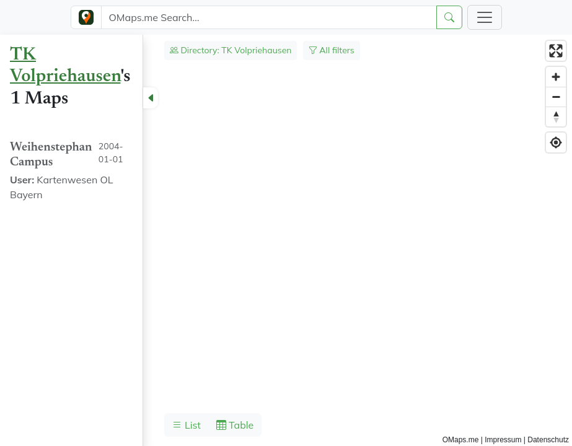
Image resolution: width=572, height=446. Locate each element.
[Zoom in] (556, 77)
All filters (331, 50)
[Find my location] (556, 142)
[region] (286, 240)
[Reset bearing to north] (556, 116)
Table (234, 425)
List (186, 425)
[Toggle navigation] (484, 17)
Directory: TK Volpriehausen (231, 50)
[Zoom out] (556, 97)
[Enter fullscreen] (556, 51)
